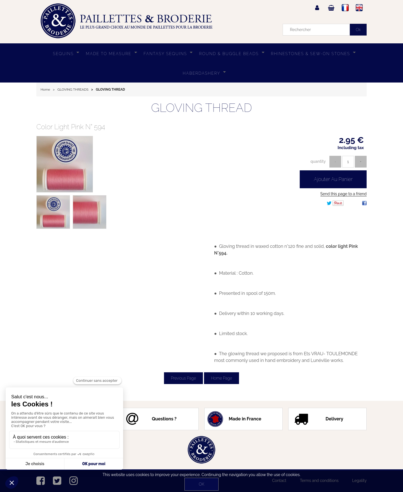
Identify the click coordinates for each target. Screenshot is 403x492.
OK (201, 484)
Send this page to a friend (343, 194)
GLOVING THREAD (201, 108)
